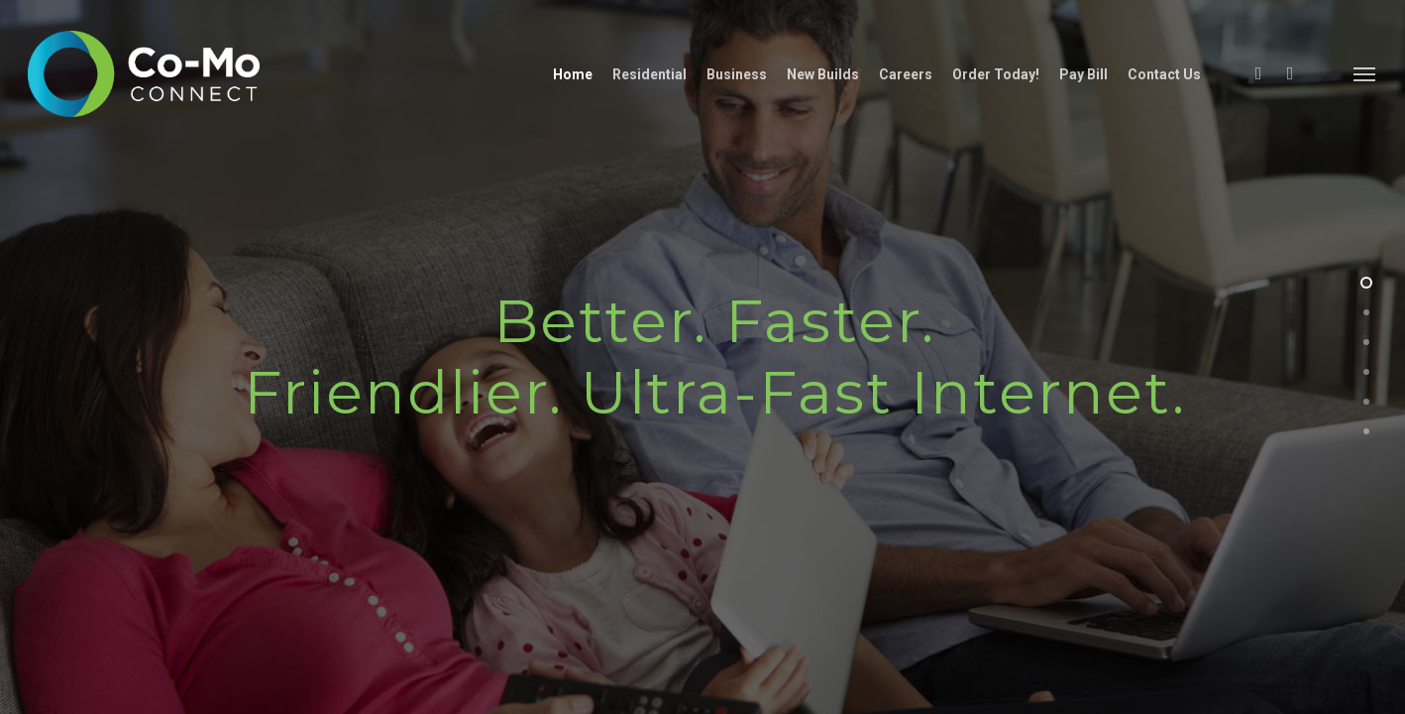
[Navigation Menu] (1365, 75)
